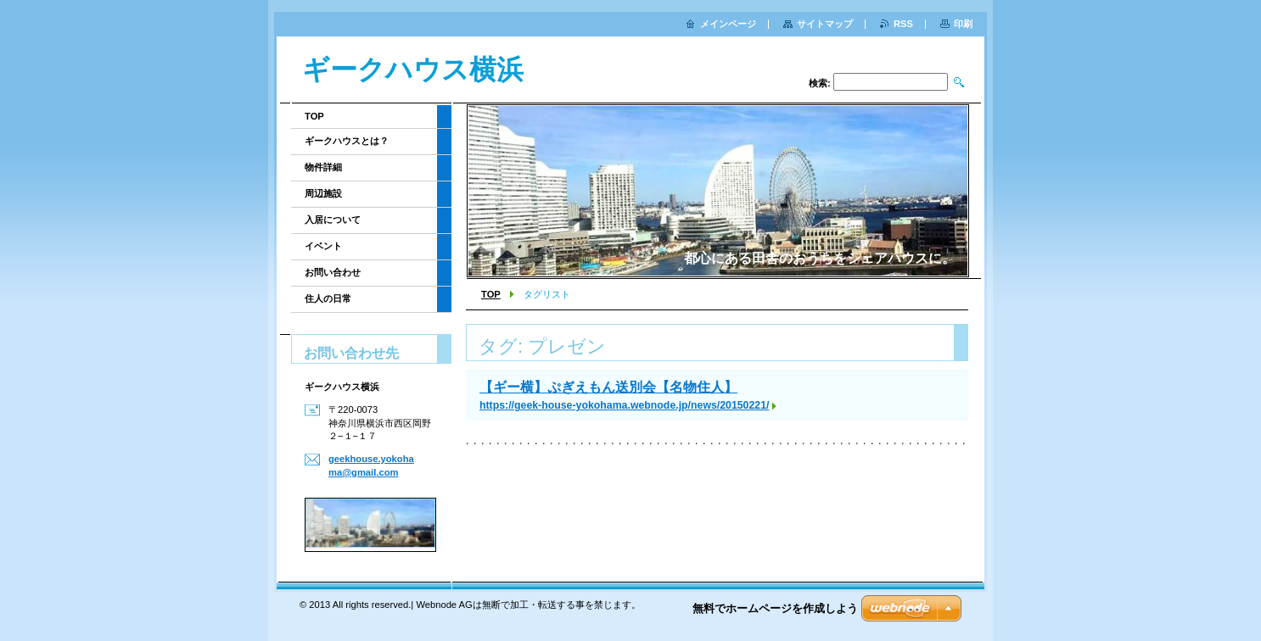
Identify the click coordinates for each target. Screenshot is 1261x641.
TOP (491, 294)
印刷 (963, 24)
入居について (333, 220)
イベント (323, 246)
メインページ (728, 24)
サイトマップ (825, 24)
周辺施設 (323, 193)
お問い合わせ (333, 272)
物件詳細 (323, 167)
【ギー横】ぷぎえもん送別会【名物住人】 (608, 387)
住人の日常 (328, 298)
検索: (820, 83)
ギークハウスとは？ (347, 141)
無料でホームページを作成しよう (775, 608)
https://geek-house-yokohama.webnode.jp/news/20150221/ (624, 405)
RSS (903, 24)
